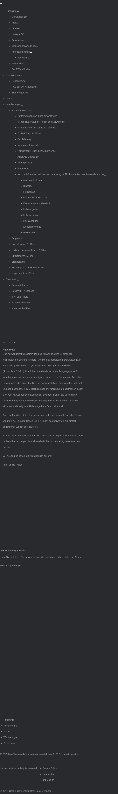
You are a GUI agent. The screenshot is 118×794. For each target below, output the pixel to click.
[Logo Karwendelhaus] (18, 319)
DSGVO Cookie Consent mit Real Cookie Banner (25, 791)
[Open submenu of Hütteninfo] (17, 11)
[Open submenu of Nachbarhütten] (105, 175)
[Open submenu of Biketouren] (18, 280)
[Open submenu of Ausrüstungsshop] (31, 52)
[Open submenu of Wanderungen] (21, 105)
